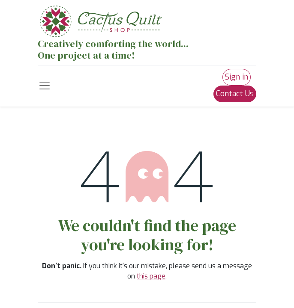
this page (151, 276)
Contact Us (235, 94)
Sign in (236, 77)
